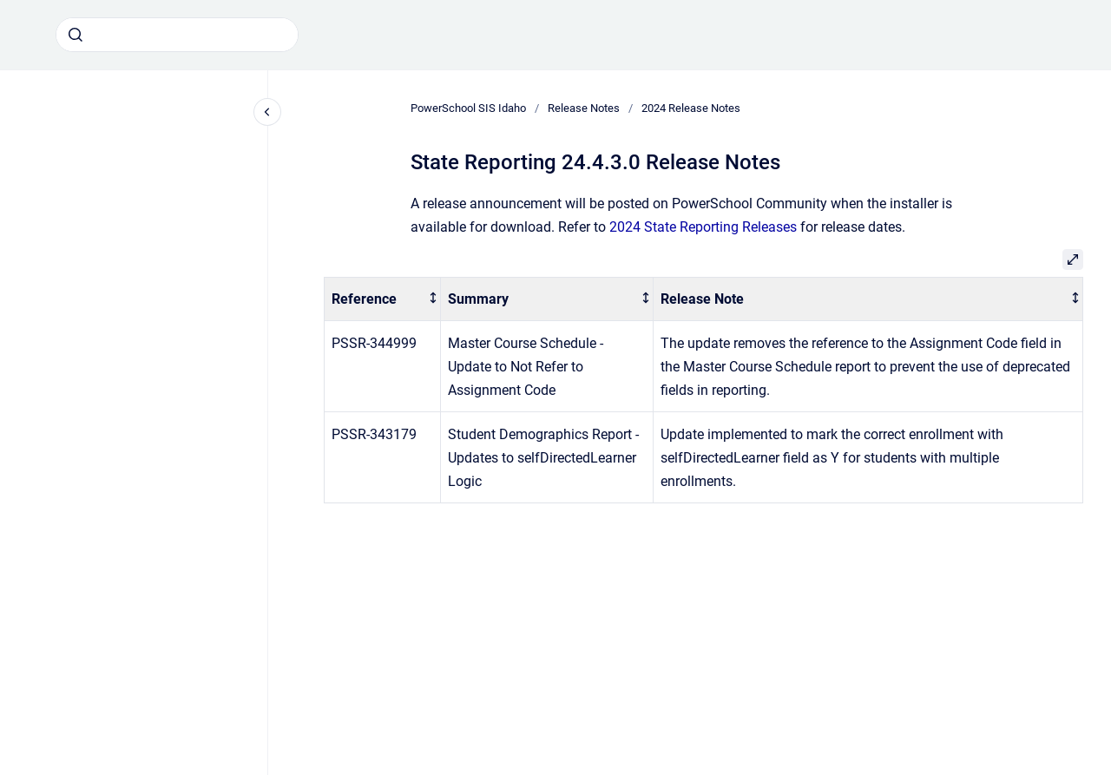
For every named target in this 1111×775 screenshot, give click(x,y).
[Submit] (75, 35)
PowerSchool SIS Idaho (468, 108)
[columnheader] (383, 299)
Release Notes (584, 108)
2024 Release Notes (690, 108)
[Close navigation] (267, 112)
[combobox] (177, 34)
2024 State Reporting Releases (703, 227)
